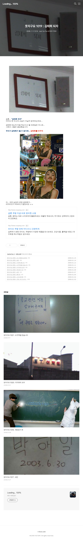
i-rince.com (41, 532)
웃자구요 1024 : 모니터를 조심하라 (17, 258)
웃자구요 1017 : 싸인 (13, 272)
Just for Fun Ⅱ (11, 254)
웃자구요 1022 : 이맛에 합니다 (16, 262)
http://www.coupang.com (16, 210)
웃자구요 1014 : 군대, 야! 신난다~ (16, 279)
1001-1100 (18, 254)
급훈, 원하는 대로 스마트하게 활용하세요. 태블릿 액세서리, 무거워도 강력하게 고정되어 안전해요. (41, 217)
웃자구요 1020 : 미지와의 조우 (16, 267)
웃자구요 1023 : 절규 (13, 260)
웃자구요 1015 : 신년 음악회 (15, 277)
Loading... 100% (10, 4)
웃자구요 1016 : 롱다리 (13, 274)
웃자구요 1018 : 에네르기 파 (15, 270)
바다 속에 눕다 (11, 496)
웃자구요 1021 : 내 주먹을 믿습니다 (17, 265)
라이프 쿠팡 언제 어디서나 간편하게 (23, 229)
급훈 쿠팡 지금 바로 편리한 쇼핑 (22, 213)
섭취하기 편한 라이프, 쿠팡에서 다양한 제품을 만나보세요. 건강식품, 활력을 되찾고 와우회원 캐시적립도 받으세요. (41, 233)
